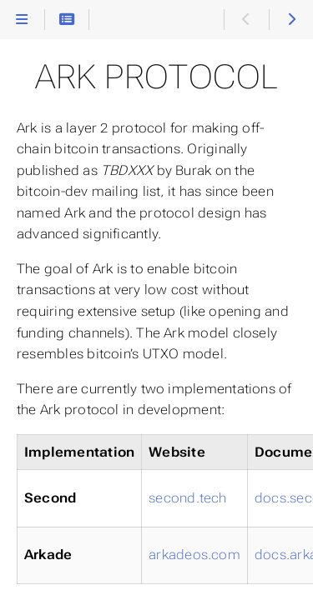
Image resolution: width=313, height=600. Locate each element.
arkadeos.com (194, 554)
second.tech (188, 498)
